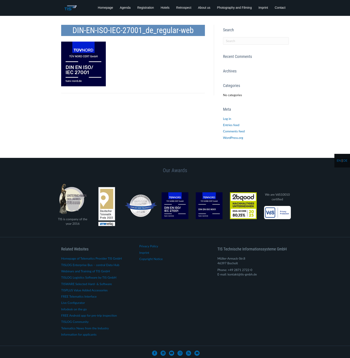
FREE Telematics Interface (79, 296)
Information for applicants (78, 334)
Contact (280, 7)
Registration (145, 7)
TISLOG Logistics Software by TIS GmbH (88, 277)
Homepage (105, 7)
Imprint (263, 7)
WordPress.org (233, 138)
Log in (227, 119)
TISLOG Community (75, 322)
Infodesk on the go (74, 309)
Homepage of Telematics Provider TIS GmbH (91, 258)
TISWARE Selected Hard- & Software (86, 284)
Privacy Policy (148, 246)
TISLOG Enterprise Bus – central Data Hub (90, 265)
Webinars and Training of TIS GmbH (85, 271)
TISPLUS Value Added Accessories (84, 290)
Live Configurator (73, 303)
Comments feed (234, 131)
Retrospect (183, 7)
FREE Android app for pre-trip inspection (89, 315)
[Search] (256, 41)
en (339, 160)
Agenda (125, 7)
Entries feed (231, 125)
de (345, 160)
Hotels (165, 7)
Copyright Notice (151, 259)
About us (204, 7)
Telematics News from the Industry (85, 328)
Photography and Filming (234, 7)
